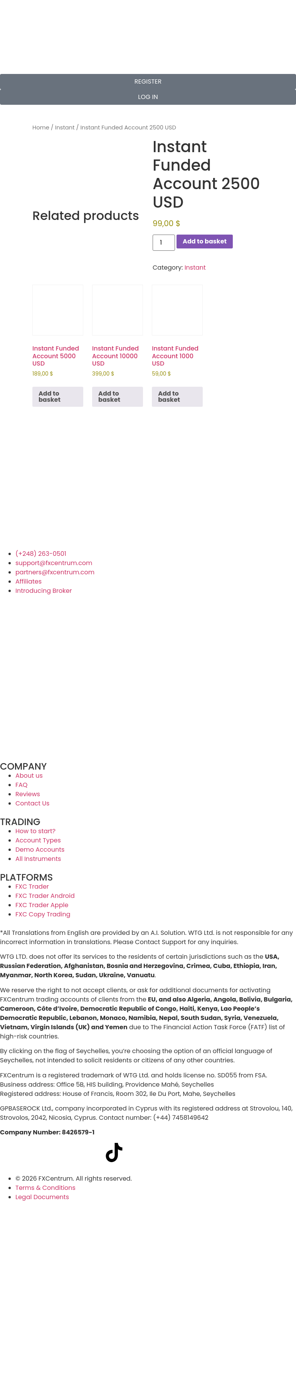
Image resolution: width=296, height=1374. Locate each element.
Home (40, 127)
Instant (65, 127)
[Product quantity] (164, 243)
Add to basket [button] (50, 396)
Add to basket (205, 241)
